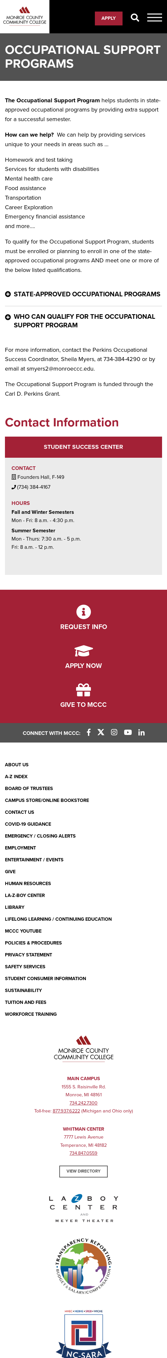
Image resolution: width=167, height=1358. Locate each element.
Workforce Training (31, 1014)
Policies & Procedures (33, 943)
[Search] (135, 18)
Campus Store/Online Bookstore (47, 800)
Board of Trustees (29, 788)
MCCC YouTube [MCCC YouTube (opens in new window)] (23, 931)
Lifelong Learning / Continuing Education (58, 919)
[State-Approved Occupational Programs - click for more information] (83, 294)
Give (10, 872)
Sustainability (23, 990)
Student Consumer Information (45, 978)
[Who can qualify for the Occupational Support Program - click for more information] (83, 321)
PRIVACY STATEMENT (28, 955)
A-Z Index (16, 776)
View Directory (83, 1171)
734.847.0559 (83, 1153)
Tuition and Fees (25, 1002)
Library (14, 907)
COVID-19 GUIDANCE (28, 824)
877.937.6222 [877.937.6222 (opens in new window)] (66, 1111)
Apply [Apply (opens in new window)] (108, 18)
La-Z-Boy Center (25, 895)
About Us (17, 765)
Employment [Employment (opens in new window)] (20, 848)
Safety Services (25, 967)
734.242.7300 (83, 1103)
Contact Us (19, 812)
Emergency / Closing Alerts (40, 836)
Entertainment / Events (34, 860)
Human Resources (28, 883)
